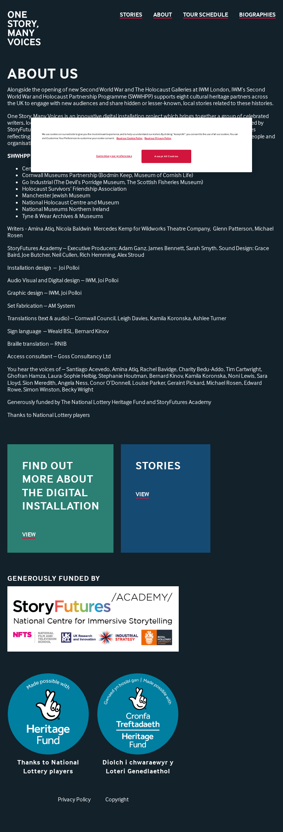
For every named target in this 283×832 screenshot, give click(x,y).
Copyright (117, 799)
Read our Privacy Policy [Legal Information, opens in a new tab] (157, 138)
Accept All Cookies (166, 156)
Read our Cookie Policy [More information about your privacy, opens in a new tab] (129, 138)
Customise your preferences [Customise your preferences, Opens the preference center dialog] (114, 155)
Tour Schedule (205, 14)
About (162, 14)
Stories (131, 14)
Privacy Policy (74, 799)
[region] (141, 145)
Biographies (257, 14)
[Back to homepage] (24, 29)
